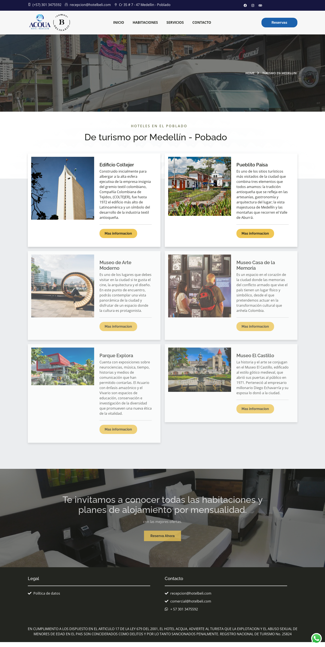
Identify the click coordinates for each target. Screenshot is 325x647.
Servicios (175, 22)
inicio (118, 22)
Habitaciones (145, 22)
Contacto (201, 22)
